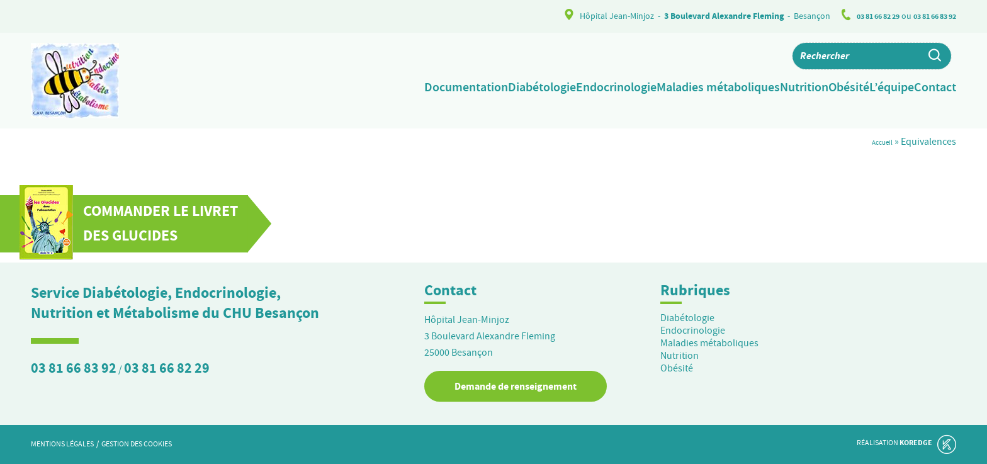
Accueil (877, 141)
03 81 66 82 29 (865, 16)
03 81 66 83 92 (930, 16)
